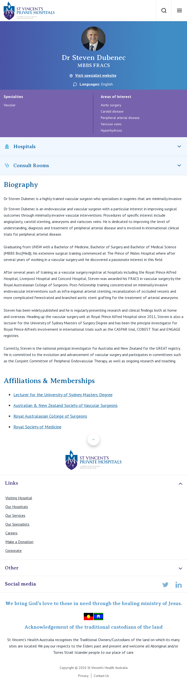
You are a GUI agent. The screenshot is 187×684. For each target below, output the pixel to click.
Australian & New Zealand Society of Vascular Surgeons (65, 405)
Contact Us (101, 676)
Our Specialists (17, 524)
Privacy (83, 676)
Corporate (13, 550)
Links (94, 483)
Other (94, 568)
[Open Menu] (179, 10)
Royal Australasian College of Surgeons (50, 416)
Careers (11, 532)
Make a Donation (19, 541)
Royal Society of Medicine (37, 427)
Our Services (15, 515)
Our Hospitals (16, 506)
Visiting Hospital (18, 497)
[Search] (163, 10)
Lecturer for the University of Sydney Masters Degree (62, 394)
